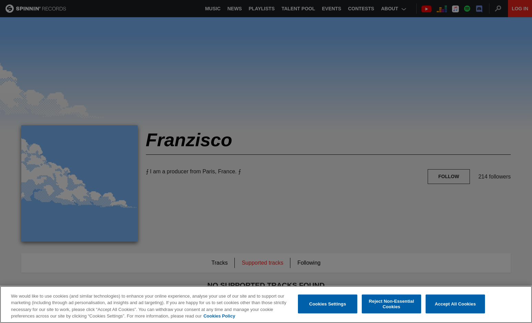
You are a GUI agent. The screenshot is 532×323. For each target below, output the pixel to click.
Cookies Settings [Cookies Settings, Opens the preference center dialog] (327, 304)
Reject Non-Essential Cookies (391, 304)
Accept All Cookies (455, 304)
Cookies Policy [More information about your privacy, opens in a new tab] (219, 316)
